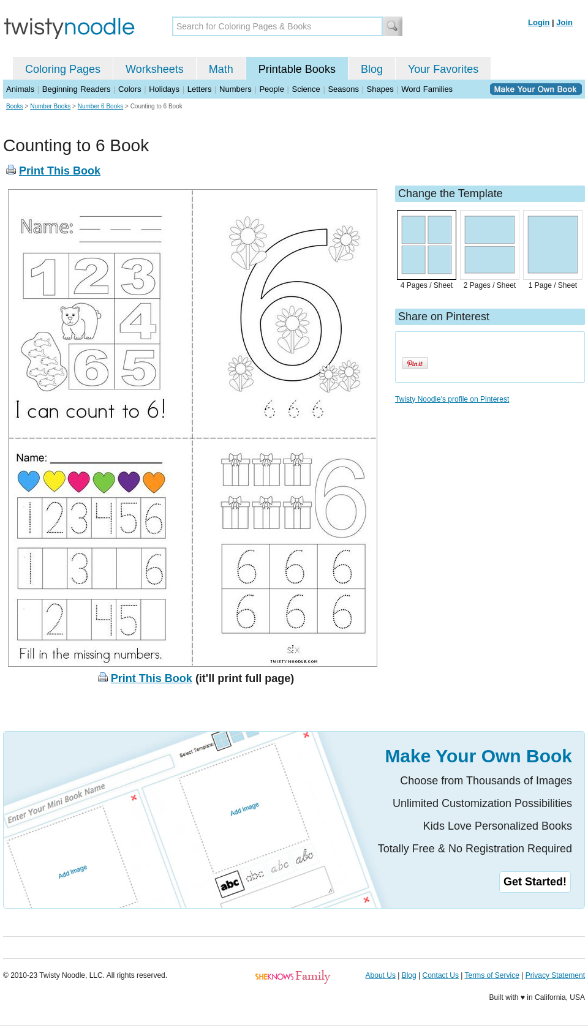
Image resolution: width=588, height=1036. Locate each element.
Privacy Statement (555, 975)
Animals (20, 89)
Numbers (235, 89)
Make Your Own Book (478, 756)
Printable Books (297, 69)
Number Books (50, 106)
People (271, 89)
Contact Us (441, 975)
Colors (129, 89)
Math (221, 69)
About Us (381, 975)
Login (538, 22)
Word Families (427, 89)
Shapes (380, 89)
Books (14, 106)
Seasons (343, 89)
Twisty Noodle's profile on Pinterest (452, 399)
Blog (372, 69)
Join (564, 22)
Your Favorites (443, 69)
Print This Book (59, 171)
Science (306, 89)
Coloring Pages (62, 69)
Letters (199, 89)
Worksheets (155, 69)
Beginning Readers (76, 89)
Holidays (164, 89)
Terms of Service (491, 975)
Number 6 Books (100, 106)
